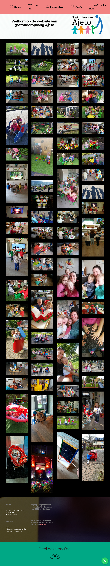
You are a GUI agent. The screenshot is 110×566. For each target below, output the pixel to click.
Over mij (33, 7)
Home (15, 6)
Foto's (76, 6)
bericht (43, 525)
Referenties (55, 6)
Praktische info (97, 7)
